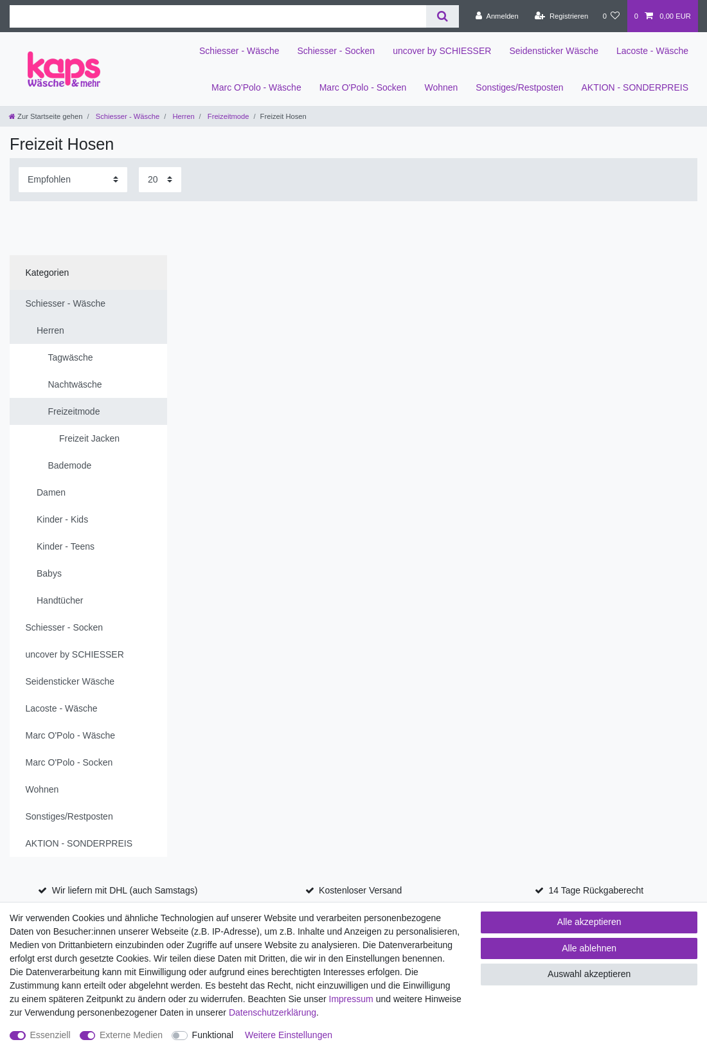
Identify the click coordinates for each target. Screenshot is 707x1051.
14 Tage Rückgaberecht (596, 890)
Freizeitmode (227, 116)
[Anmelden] (497, 16)
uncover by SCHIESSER (442, 51)
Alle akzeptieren (589, 922)
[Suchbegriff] (218, 16)
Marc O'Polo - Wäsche (256, 87)
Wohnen (441, 87)
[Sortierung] (73, 179)
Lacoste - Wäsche (652, 51)
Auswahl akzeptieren (589, 974)
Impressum (351, 999)
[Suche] (442, 16)
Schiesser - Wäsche (239, 51)
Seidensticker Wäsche (553, 51)
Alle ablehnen (589, 948)
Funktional (213, 1035)
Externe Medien (131, 1035)
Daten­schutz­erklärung (272, 1012)
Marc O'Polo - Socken (363, 87)
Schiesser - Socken (336, 51)
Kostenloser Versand (360, 890)
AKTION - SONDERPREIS (635, 87)
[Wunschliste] (611, 16)
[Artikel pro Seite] (160, 179)
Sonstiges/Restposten (519, 87)
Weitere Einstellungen (288, 1035)
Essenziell (50, 1035)
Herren (182, 116)
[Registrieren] (561, 16)
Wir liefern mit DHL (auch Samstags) (125, 890)
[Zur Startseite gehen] (45, 116)
